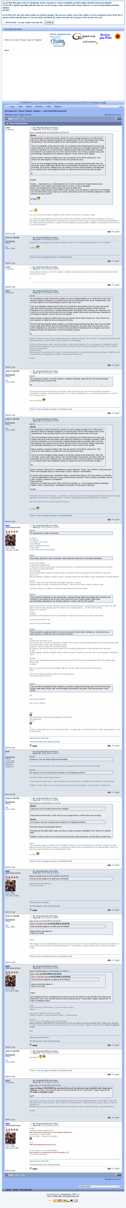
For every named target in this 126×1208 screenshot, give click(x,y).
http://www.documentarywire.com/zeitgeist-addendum (50, 1132)
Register (38, 40)
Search (28, 106)
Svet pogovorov (10, 111)
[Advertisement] (63, 78)
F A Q (36, 102)
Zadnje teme (60, 102)
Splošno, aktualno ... (34, 111)
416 (23, 119)
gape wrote (33, 921)
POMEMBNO (26, 102)
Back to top (10, 234)
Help (20, 106)
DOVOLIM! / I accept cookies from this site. (24, 22)
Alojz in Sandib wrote (37, 132)
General (21, 111)
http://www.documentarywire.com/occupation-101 (49, 1152)
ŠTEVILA (85, 102)
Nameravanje (74, 102)
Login (29, 40)
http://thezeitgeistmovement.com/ (42, 1145)
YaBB (49, 1196)
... (20, 119)
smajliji (103, 102)
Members (39, 106)
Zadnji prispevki (47, 102)
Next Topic (116, 115)
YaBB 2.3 (75, 1194)
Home (13, 106)
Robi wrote (33, 803)
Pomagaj (95, 102)
